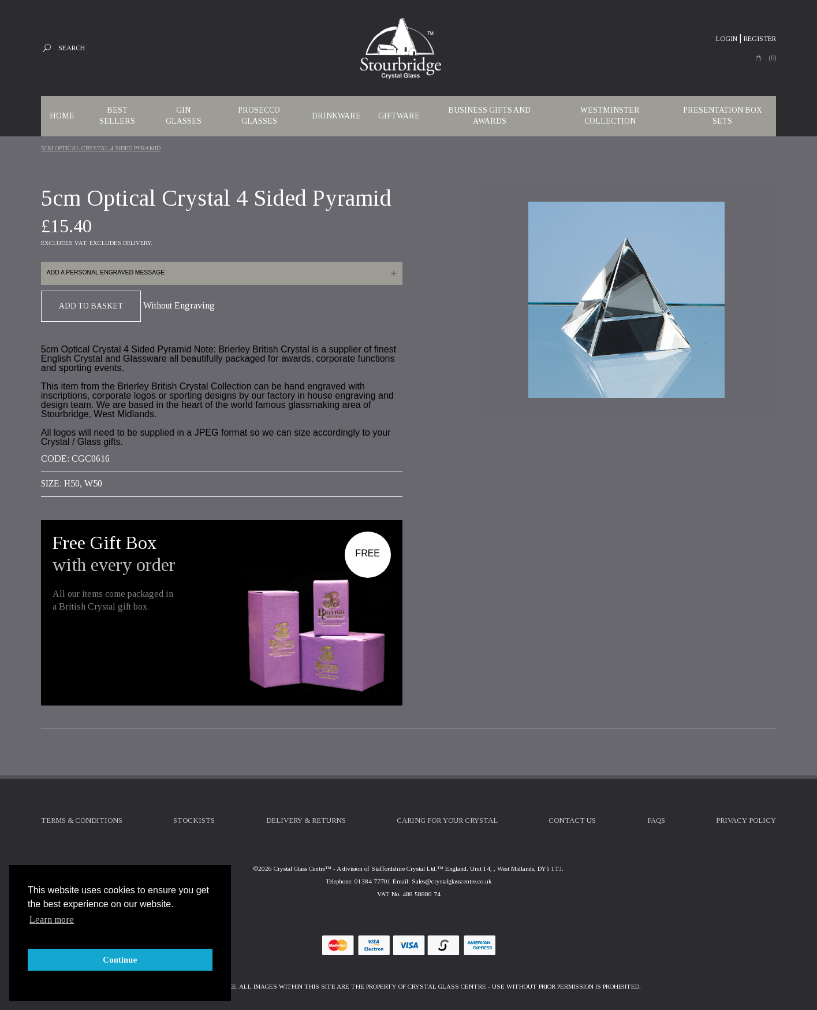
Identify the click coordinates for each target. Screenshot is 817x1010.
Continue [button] (120, 959)
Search (71, 48)
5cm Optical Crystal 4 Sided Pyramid (101, 148)
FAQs (656, 820)
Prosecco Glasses (259, 115)
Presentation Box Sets (722, 115)
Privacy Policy (746, 820)
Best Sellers (117, 115)
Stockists (194, 820)
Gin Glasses (184, 115)
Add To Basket (91, 306)
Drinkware (336, 116)
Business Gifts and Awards (489, 115)
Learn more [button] (51, 919)
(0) (772, 58)
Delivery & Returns (306, 820)
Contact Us (572, 820)
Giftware (399, 116)
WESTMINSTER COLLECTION (610, 115)
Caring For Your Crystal (447, 820)
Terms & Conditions (81, 820)
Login (726, 39)
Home (62, 116)
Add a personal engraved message (106, 272)
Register (760, 39)
